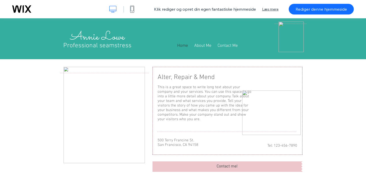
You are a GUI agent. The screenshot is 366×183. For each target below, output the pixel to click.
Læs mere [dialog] (270, 9)
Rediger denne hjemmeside (321, 9)
